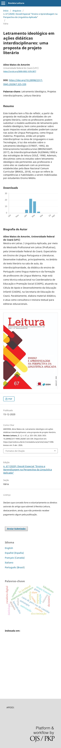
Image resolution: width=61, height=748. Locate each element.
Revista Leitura (16, 3)
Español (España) (14, 552)
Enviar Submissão (16, 528)
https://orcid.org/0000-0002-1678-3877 (19, 71)
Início (5, 10)
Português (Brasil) (15, 567)
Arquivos (17, 10)
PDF (10, 398)
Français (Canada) (15, 557)
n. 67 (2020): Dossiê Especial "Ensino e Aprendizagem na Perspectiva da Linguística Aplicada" (30, 15)
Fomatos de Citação (15, 450)
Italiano (9, 562)
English (9, 548)
